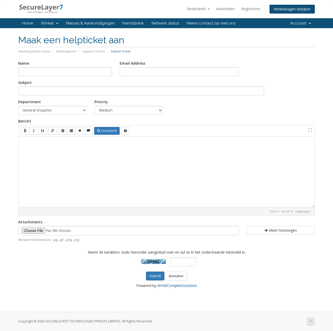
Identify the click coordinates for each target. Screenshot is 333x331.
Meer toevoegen (281, 230)
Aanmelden (225, 8)
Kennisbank (133, 23)
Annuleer (176, 275)
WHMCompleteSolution (177, 285)
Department (29, 101)
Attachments (30, 221)
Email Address (132, 63)
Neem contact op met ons (211, 23)
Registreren (250, 8)
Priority (101, 101)
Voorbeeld (107, 130)
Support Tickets (93, 51)
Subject (25, 82)
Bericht (24, 121)
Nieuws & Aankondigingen (90, 23)
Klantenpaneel (66, 51)
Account (300, 23)
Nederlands (198, 8)
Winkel (49, 23)
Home (27, 23)
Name (23, 63)
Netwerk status (165, 23)
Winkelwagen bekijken (292, 9)
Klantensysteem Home (34, 51)
